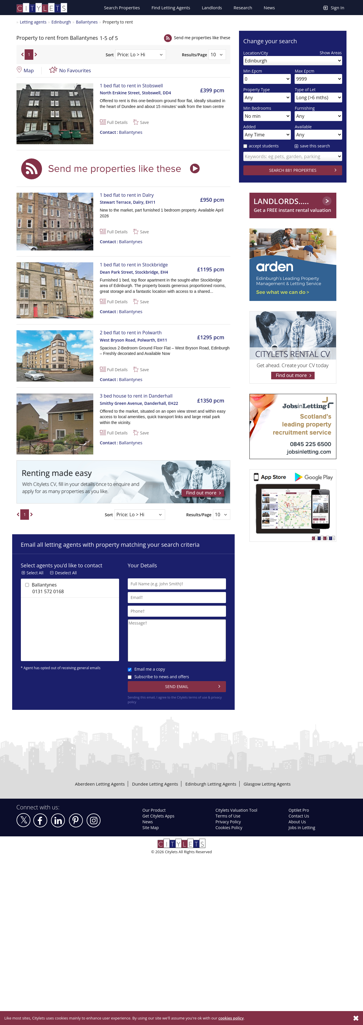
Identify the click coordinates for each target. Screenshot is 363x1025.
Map (29, 70)
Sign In (333, 7)
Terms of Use (228, 816)
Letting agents (33, 22)
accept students (261, 146)
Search (122, 7)
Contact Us (299, 816)
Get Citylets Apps (158, 816)
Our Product (154, 810)
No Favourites (75, 70)
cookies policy (231, 1018)
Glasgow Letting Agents (267, 784)
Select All (35, 572)
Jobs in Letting (302, 827)
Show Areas (331, 52)
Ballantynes (87, 22)
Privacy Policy (228, 821)
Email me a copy (146, 669)
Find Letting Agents (171, 7)
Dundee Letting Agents (155, 784)
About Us (297, 821)
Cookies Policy (229, 827)
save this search (315, 146)
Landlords (212, 7)
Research (243, 7)
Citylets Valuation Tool (236, 810)
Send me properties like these (202, 37)
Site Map (151, 827)
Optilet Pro (299, 810)
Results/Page (194, 54)
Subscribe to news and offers (158, 676)
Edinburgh (61, 22)
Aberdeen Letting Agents (100, 784)
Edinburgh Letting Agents (210, 784)
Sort (110, 54)
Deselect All (66, 572)
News (269, 7)
